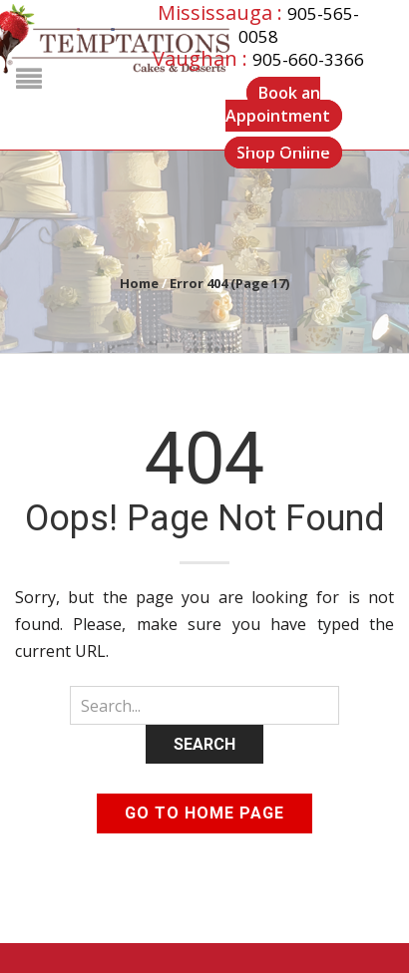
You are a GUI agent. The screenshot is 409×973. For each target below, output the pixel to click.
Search (204, 744)
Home (139, 283)
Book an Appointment (277, 104)
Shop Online (283, 152)
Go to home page (204, 813)
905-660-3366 (308, 59)
